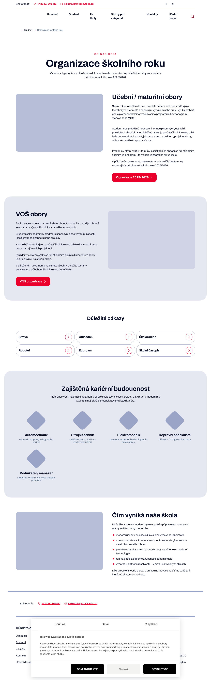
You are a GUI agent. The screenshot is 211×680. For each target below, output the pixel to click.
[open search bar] (192, 16)
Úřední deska (173, 16)
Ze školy (96, 16)
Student (75, 14)
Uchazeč (54, 14)
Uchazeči (21, 635)
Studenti (21, 642)
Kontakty (154, 14)
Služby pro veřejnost (125, 16)
